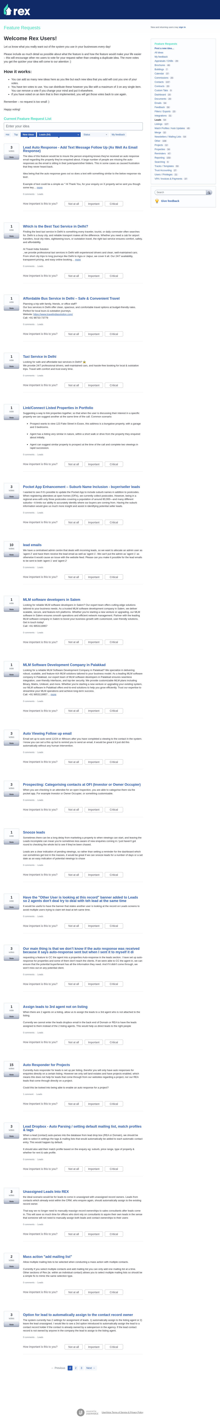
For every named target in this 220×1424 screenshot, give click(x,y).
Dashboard (160, 94)
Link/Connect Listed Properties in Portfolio (58, 408)
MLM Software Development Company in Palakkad (64, 665)
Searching (160, 162)
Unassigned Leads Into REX (46, 1192)
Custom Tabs (161, 90)
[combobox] (181, 192)
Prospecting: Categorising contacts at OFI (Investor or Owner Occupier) (82, 784)
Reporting (160, 157)
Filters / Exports (163, 111)
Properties (160, 149)
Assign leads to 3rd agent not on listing (55, 1007)
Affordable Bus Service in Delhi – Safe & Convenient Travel (71, 298)
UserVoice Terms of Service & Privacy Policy (122, 1412)
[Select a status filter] (95, 134)
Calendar (159, 73)
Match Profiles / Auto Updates (170, 128)
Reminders (160, 153)
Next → (90, 1368)
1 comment (28, 1094)
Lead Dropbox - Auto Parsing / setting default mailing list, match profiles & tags (82, 1128)
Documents (160, 99)
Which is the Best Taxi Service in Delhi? (55, 226)
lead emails (32, 545)
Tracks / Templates (164, 166)
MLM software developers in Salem (51, 600)
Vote (11, 157)
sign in (182, 27)
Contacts (159, 82)
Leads (40, 194)
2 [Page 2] (75, 1368)
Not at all (75, 204)
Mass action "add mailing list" (47, 1257)
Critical (116, 204)
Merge (158, 132)
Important (95, 204)
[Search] (209, 192)
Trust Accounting (163, 170)
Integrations (161, 115)
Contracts (159, 86)
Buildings (159, 69)
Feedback (160, 107)
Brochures (160, 65)
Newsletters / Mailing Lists (168, 136)
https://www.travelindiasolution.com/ (53, 314)
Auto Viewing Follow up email (47, 733)
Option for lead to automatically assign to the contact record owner (78, 1315)
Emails (158, 103)
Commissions (161, 77)
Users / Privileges (163, 174)
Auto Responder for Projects (46, 1065)
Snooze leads (34, 832)
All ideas (159, 52)
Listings (159, 124)
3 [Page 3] (81, 1368)
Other (157, 141)
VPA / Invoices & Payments (168, 178)
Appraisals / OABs (164, 61)
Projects (159, 145)
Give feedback (170, 200)
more (40, 187)
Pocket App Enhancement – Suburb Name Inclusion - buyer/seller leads (81, 487)
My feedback (118, 134)
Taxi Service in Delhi (39, 357)
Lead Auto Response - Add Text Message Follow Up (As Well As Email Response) (80, 149)
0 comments (28, 194)
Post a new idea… (164, 48)
